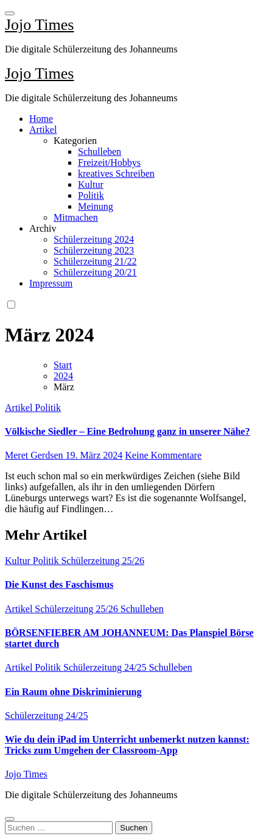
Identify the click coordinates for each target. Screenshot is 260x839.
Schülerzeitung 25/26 (102, 560)
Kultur (91, 184)
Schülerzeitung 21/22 (95, 261)
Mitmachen (76, 217)
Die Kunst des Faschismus (59, 584)
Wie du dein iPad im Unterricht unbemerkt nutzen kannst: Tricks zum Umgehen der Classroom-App (127, 744)
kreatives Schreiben (116, 173)
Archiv (42, 228)
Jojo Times (39, 25)
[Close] (10, 819)
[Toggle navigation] (10, 13)
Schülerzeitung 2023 (94, 250)
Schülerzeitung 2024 (94, 239)
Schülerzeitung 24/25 (106, 667)
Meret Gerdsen (35, 455)
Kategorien (75, 140)
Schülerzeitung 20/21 (95, 272)
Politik (91, 195)
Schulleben (99, 151)
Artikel (43, 129)
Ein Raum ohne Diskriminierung (73, 692)
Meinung (95, 206)
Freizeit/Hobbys (109, 162)
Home (41, 118)
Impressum (50, 283)
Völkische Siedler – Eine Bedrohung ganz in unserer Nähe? (127, 431)
